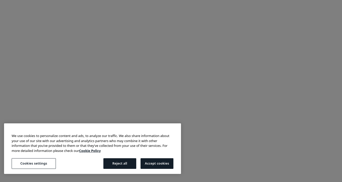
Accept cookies (157, 163)
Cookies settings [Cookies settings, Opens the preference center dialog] (33, 163)
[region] (92, 148)
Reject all (119, 163)
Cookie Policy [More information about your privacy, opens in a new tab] (90, 150)
